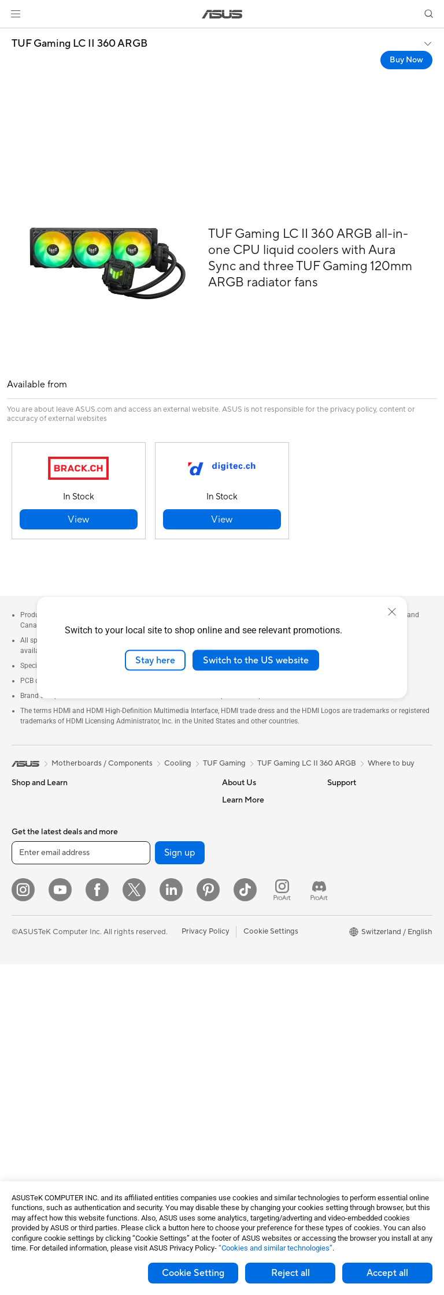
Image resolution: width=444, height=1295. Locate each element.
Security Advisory (252, 1086)
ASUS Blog (346, 956)
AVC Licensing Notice (364, 938)
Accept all (387, 1273)
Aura (335, 990)
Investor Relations (253, 851)
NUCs (22, 1043)
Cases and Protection (151, 1104)
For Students (34, 904)
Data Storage (137, 886)
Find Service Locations (260, 990)
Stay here (155, 660)
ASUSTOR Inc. (247, 886)
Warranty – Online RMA (262, 956)
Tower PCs (30, 1009)
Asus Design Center (360, 886)
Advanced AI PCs (357, 869)
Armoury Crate (353, 973)
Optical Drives (139, 869)
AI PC (337, 852)
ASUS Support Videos (260, 1104)
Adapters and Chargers (154, 1121)
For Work (27, 870)
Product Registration (258, 1008)
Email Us (236, 1025)
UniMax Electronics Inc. (262, 920)
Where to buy (391, 763)
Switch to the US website (256, 660)
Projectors (29, 974)
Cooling (128, 817)
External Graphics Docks (156, 903)
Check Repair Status (257, 973)
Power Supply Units (148, 834)
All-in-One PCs (37, 992)
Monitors (27, 957)
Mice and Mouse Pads (151, 1035)
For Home (29, 852)
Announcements (249, 834)
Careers (235, 817)
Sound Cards (136, 851)
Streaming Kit (137, 1069)
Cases (124, 799)
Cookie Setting (193, 1273)
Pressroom (240, 869)
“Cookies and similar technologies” (275, 1248)
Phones (24, 817)
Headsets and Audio (148, 1052)
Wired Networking (145, 982)
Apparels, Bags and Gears (158, 1087)
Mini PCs (27, 1061)
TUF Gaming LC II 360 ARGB (79, 44)
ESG (334, 799)
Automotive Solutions (364, 921)
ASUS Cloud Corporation (265, 903)
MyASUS (237, 1121)
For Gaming (31, 922)
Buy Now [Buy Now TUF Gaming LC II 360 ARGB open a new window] (406, 60)
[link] (222, 14)
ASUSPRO (345, 904)
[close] (392, 611)
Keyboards (133, 1017)
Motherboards (37, 1105)
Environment (349, 817)
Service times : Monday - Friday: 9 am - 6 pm (264, 1064)
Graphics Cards (38, 1123)
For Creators (34, 887)
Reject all (290, 1273)
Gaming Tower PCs (44, 1026)
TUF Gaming (224, 763)
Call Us (234, 1042)
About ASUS (243, 799)
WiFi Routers (136, 938)
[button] (15, 14)
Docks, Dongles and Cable (159, 1139)
